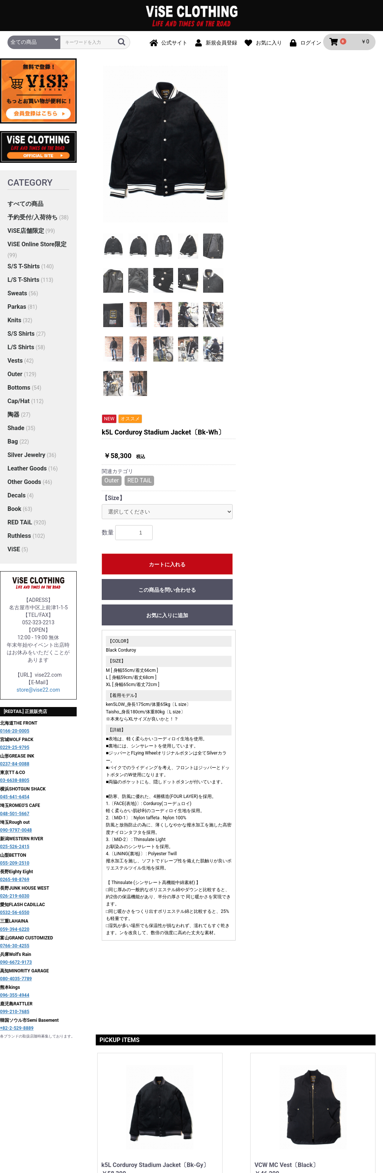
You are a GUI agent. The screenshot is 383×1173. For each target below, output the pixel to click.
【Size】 (253, 150)
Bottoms (18, 389)
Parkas (16, 308)
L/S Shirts (20, 348)
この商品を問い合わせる (307, 243)
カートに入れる (307, 217)
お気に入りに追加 (307, 268)
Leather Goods (27, 469)
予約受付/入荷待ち (32, 219)
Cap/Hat (18, 402)
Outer (14, 375)
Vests (15, 362)
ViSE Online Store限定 (37, 246)
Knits (14, 321)
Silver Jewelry (26, 456)
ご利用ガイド (130, 1098)
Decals (16, 496)
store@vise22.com (38, 692)
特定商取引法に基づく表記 (247, 1098)
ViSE (13, 550)
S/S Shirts (21, 335)
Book (14, 510)
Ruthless (19, 537)
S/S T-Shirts (23, 267)
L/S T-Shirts (23, 281)
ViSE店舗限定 (25, 232)
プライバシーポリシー (181, 1098)
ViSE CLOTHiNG (191, 1129)
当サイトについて (84, 1098)
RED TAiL (19, 523)
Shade (15, 429)
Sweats (17, 294)
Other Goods (24, 483)
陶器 (13, 416)
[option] (165, 146)
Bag (12, 443)
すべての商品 (25, 205)
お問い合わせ (303, 1098)
